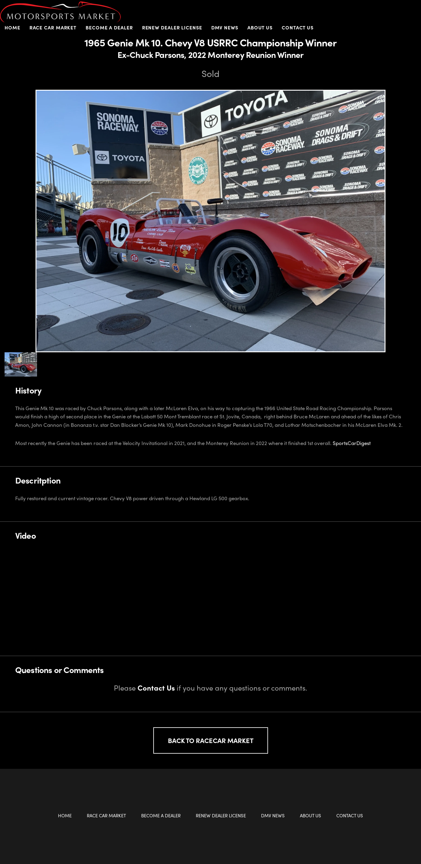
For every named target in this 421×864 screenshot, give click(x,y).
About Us (260, 27)
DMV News (224, 27)
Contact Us (298, 27)
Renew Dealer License (172, 27)
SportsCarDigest (352, 443)
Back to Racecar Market (210, 740)
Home (12, 27)
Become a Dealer (109, 27)
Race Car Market (53, 27)
